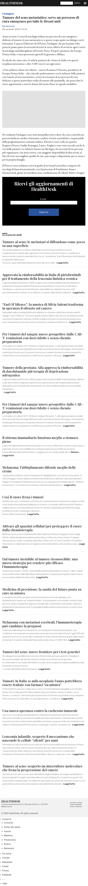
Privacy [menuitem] (72, 806)
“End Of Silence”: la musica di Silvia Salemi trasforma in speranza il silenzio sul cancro (42, 306)
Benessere (9, 848)
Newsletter (7, 862)
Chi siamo (6, 853)
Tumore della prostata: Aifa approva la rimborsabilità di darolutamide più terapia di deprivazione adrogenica (42, 371)
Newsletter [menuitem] (78, 804)
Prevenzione (10, 839)
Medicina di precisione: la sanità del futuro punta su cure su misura (41, 591)
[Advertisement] (44, 109)
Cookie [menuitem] (72, 804)
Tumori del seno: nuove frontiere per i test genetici (41, 652)
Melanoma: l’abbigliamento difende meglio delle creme (39, 469)
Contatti (6, 857)
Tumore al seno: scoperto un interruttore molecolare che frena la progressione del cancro (42, 768)
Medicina (8, 835)
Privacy (5, 870)
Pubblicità (6, 874)
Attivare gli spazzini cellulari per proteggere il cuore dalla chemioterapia (42, 528)
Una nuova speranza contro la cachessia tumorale (40, 710)
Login (4, 883)
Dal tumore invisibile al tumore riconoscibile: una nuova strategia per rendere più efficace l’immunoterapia (40, 563)
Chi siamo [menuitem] (73, 802)
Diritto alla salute (12, 827)
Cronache (8, 822)
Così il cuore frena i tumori (22, 497)
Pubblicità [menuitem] (78, 806)
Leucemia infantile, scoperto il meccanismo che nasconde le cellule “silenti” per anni (38, 738)
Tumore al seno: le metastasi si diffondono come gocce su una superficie (43, 244)
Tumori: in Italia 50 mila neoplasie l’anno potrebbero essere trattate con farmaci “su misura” (42, 683)
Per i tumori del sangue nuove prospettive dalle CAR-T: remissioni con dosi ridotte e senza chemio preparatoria (42, 338)
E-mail (43, 199)
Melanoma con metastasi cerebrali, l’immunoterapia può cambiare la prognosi (42, 624)
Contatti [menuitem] (79, 802)
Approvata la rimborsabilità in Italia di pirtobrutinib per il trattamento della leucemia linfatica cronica (41, 277)
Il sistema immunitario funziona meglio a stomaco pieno (40, 439)
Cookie (5, 866)
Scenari (7, 831)
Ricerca (7, 844)
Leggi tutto (62, 263)
